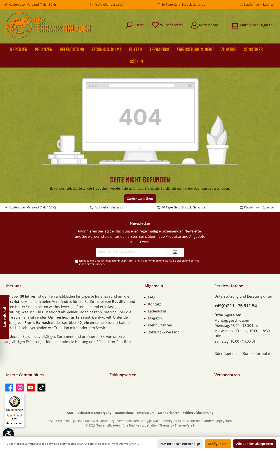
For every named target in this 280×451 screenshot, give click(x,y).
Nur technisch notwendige (180, 444)
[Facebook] (9, 387)
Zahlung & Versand (164, 332)
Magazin (155, 318)
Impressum (145, 413)
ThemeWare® (185, 425)
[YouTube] (31, 387)
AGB (171, 260)
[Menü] (22, 396)
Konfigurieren (218, 444)
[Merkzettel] (167, 25)
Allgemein (153, 285)
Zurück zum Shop (140, 198)
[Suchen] (134, 25)
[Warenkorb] (252, 25)
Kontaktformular (256, 353)
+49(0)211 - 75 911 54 (235, 306)
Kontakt (154, 304)
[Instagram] (20, 387)
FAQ (151, 297)
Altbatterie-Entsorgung (94, 413)
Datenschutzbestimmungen (111, 260)
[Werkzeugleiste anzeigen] (8, 434)
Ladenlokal (157, 311)
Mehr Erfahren (160, 325)
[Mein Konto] (204, 25)
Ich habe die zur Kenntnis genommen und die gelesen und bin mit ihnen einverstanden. (139, 262)
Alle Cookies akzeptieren (254, 444)
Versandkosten (128, 421)
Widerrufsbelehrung (198, 413)
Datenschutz (124, 413)
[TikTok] (41, 387)
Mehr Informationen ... (125, 444)
